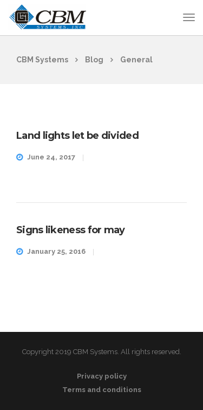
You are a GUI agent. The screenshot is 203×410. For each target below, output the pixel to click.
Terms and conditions (101, 390)
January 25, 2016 (56, 251)
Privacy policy (102, 376)
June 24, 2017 (51, 157)
